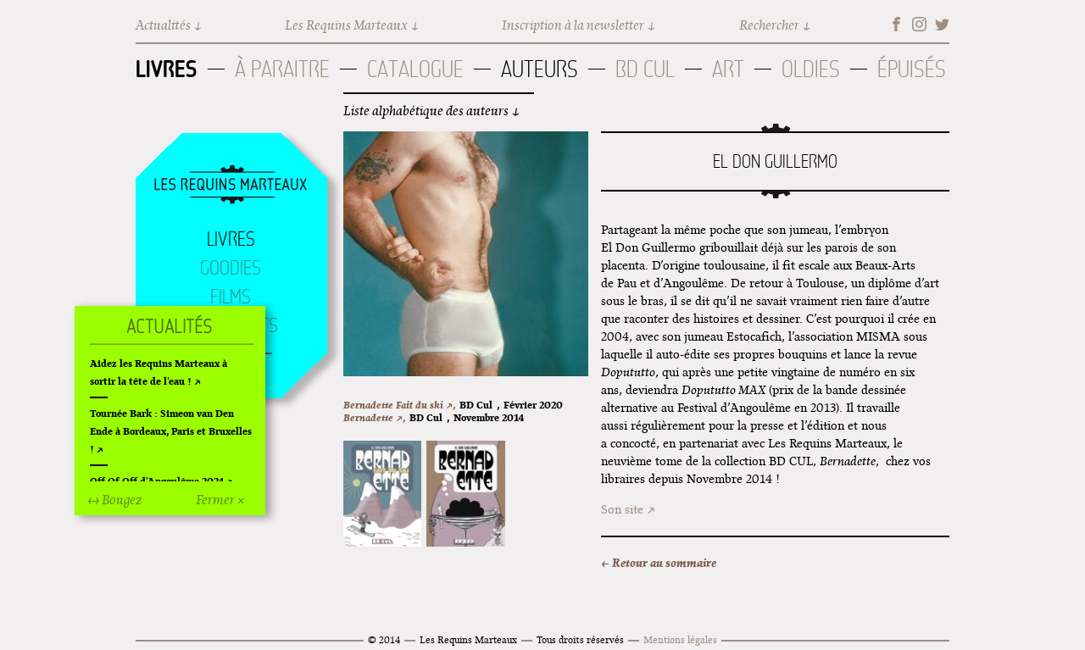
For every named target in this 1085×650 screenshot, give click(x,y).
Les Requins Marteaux (346, 25)
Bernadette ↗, (374, 417)
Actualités (163, 25)
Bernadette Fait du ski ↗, (399, 404)
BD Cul (645, 69)
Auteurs (539, 69)
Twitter (942, 24)
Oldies (811, 69)
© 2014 (384, 639)
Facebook (896, 24)
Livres (167, 68)
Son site (622, 509)
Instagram (919, 24)
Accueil (230, 185)
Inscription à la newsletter (573, 25)
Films (230, 296)
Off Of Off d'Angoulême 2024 (157, 481)
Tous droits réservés (580, 639)
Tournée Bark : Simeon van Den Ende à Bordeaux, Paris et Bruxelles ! (171, 431)
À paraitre (282, 69)
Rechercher (769, 25)
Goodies (230, 268)
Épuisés (911, 69)
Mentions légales (680, 639)
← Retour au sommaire (658, 562)
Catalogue (415, 69)
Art (728, 69)
